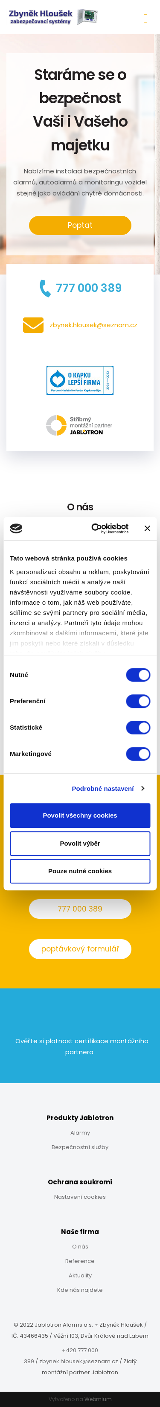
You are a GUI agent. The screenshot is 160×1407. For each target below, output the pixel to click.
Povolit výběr (80, 843)
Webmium (98, 1399)
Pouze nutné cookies (80, 871)
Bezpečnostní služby (80, 1147)
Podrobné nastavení (103, 788)
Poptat (80, 225)
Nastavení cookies (80, 1197)
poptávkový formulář (80, 949)
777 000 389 (80, 909)
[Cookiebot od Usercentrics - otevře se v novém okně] (95, 528)
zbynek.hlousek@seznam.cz (78, 1361)
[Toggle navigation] (146, 17)
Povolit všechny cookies (80, 815)
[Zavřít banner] (147, 529)
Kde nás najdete (80, 1290)
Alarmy (80, 1133)
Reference (80, 1261)
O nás (80, 1247)
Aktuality (80, 1275)
